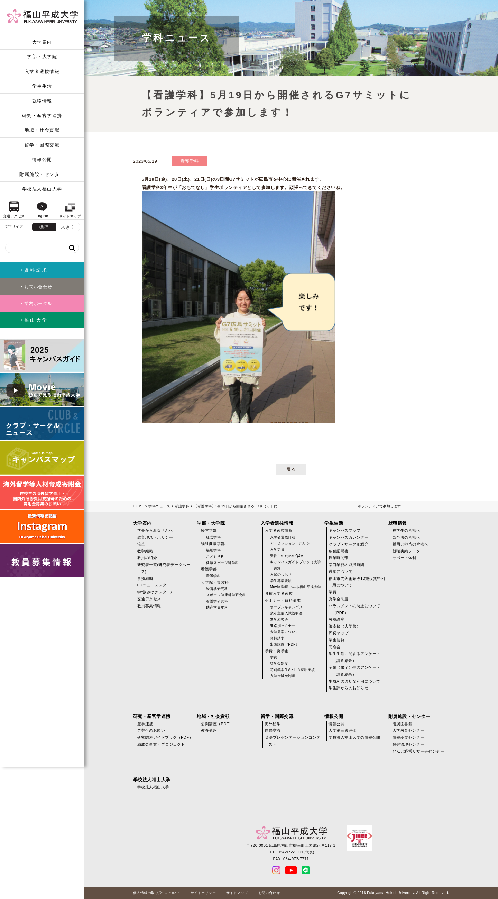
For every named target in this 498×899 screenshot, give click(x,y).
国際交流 (273, 730)
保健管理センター (408, 744)
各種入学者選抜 (279, 593)
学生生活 (42, 86)
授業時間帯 (339, 558)
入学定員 (277, 549)
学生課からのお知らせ (348, 688)
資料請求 (277, 638)
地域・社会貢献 (42, 130)
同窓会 (335, 647)
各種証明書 (339, 551)
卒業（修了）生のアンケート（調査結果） (354, 670)
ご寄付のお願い (151, 730)
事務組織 (145, 578)
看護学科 (182, 506)
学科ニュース (159, 506)
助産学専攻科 (217, 607)
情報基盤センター (408, 737)
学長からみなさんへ (155, 530)
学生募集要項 (281, 581)
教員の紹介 (147, 558)
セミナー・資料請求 (283, 600)
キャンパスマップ (344, 530)
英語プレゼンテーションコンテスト (293, 740)
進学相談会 (279, 619)
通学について (340, 571)
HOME (138, 506)
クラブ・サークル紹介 (348, 544)
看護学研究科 (217, 601)
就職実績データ (407, 551)
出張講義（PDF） (284, 644)
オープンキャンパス (286, 607)
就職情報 (42, 101)
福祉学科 (213, 550)
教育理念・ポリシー (155, 537)
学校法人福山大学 (42, 188)
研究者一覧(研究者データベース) (164, 568)
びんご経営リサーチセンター (418, 751)
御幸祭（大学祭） (344, 626)
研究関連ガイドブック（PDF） (165, 737)
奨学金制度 (279, 663)
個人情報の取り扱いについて (157, 893)
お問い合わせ (269, 893)
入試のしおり (281, 574)
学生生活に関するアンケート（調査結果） (354, 657)
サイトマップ (237, 893)
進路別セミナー (283, 626)
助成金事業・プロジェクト (161, 744)
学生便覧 (336, 640)
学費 (273, 657)
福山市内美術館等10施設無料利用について (357, 581)
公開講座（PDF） (217, 724)
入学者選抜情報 (42, 71)
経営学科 (213, 537)
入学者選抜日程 (283, 537)
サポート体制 (404, 558)
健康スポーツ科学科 (222, 563)
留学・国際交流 (42, 144)
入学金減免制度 (283, 676)
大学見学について (284, 632)
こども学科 (215, 556)
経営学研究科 (217, 589)
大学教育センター (408, 730)
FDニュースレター (153, 585)
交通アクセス (149, 599)
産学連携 (145, 724)
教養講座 (336, 619)
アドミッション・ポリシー (292, 543)
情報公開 (42, 159)
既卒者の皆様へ (407, 537)
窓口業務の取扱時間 (347, 565)
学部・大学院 (42, 56)
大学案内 (42, 42)
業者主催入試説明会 (286, 613)
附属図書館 (403, 724)
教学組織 (145, 551)
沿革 (141, 544)
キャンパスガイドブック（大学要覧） (295, 565)
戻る (291, 469)
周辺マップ (339, 633)
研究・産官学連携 (42, 115)
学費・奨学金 (277, 651)
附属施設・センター (42, 174)
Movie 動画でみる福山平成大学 (295, 587)
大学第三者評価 (343, 730)
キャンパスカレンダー (348, 537)
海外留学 (273, 724)
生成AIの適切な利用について (354, 681)
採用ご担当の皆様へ (410, 544)
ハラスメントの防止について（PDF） (354, 609)
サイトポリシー (203, 893)
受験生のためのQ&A (286, 556)
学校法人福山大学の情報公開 (354, 737)
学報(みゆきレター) (154, 592)
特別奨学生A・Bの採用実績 (292, 670)
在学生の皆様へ (407, 530)
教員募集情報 (149, 606)
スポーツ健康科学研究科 (226, 595)
